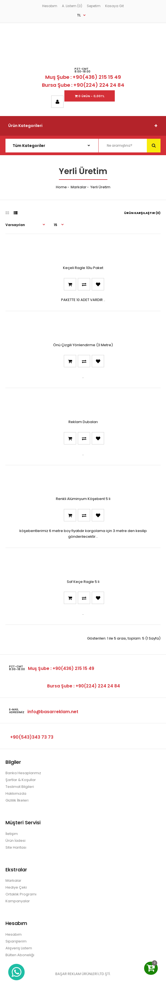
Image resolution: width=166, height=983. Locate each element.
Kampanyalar (17, 901)
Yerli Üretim (100, 187)
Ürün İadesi (15, 840)
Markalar (78, 187)
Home (61, 187)
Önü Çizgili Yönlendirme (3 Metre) (83, 345)
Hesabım (49, 6)
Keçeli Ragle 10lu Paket (83, 267)
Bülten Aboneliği (19, 955)
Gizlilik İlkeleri (16, 800)
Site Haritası (15, 847)
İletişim (11, 833)
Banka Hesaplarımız (23, 773)
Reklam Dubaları (83, 421)
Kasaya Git (114, 6)
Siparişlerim (16, 941)
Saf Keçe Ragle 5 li (83, 581)
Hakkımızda (15, 793)
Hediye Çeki (16, 887)
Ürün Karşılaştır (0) (142, 213)
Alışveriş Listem (18, 948)
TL (79, 15)
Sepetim (94, 6)
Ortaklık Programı (20, 894)
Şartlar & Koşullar (20, 779)
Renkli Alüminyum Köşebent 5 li (83, 498)
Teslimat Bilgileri (19, 786)
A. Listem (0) (72, 6)
